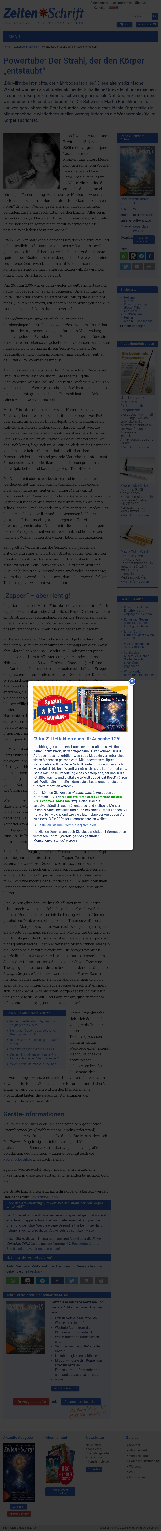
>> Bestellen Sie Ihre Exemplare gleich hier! (64, 825)
